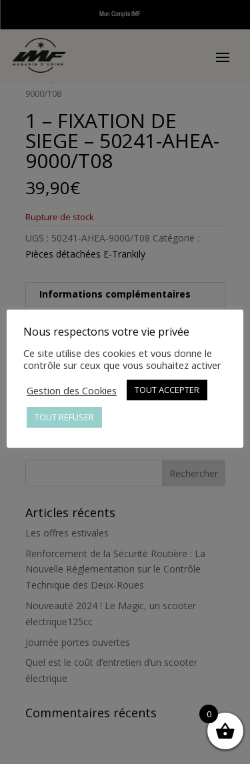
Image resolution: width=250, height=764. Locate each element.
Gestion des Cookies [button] (72, 390)
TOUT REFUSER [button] (64, 417)
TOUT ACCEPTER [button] (167, 390)
